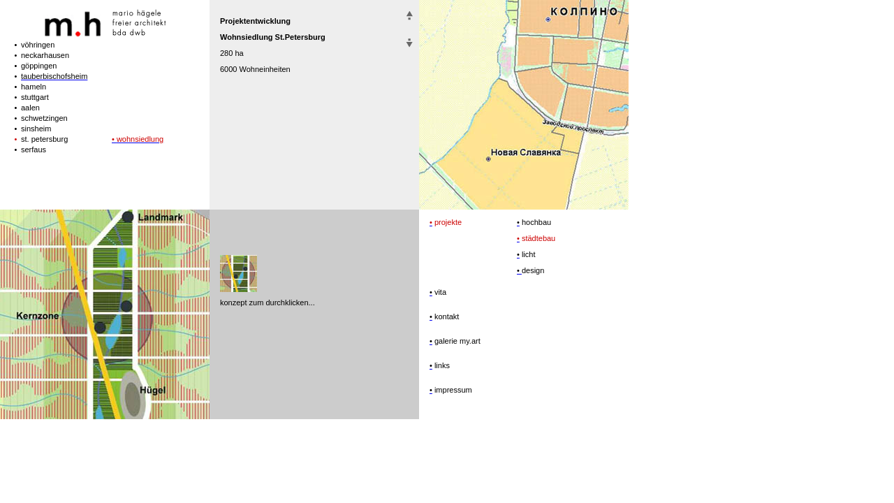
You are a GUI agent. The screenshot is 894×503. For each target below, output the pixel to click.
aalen (30, 107)
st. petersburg (44, 139)
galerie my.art (456, 341)
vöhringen (37, 45)
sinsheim (36, 128)
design (533, 270)
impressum (452, 390)
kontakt (446, 316)
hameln (33, 86)
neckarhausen (45, 55)
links (441, 365)
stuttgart (35, 97)
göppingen (39, 65)
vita (439, 292)
